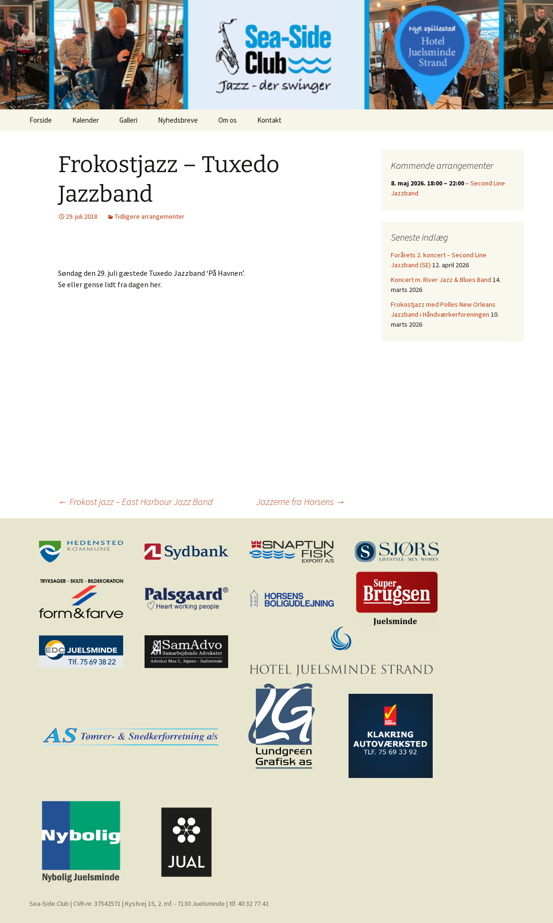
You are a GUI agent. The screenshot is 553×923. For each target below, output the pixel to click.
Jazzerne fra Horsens (300, 501)
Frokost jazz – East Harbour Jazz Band (135, 501)
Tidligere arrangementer (149, 216)
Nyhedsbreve (178, 120)
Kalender (85, 120)
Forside (40, 120)
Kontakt (269, 120)
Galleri (128, 120)
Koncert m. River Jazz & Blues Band (441, 279)
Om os (227, 120)
